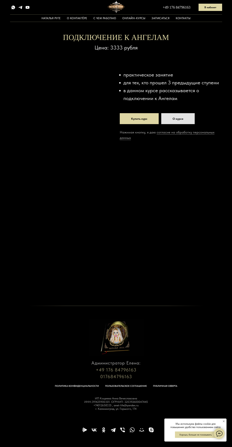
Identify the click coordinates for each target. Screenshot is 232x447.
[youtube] (27, 7)
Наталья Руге (51, 18)
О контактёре (77, 18)
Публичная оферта (165, 386)
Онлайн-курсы (133, 18)
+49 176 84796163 (176, 7)
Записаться (160, 18)
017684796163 (116, 376)
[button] (178, 118)
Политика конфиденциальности (77, 386)
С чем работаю (104, 18)
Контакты (183, 18)
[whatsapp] (13, 7)
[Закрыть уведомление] (224, 421)
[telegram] (20, 7)
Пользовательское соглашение (126, 386)
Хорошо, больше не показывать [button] (195, 434)
